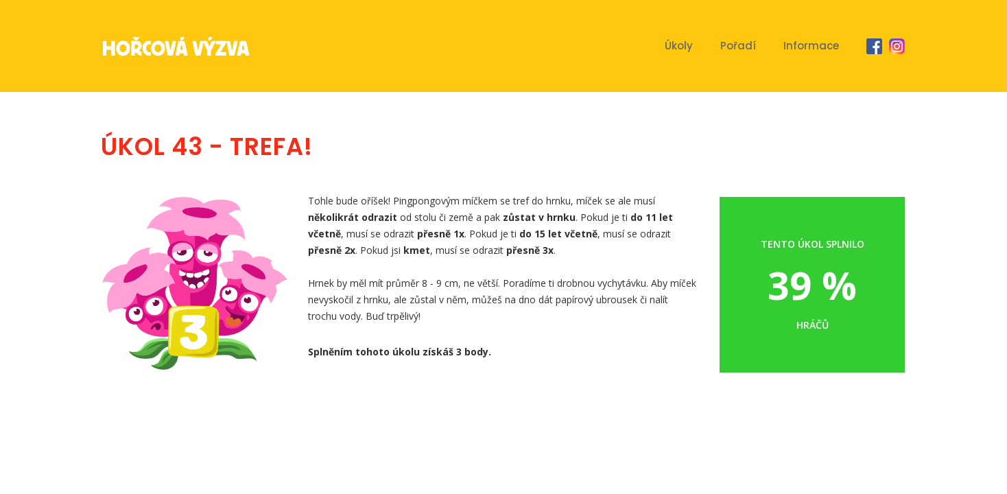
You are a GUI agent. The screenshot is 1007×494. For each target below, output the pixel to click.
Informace (811, 45)
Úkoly (679, 45)
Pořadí (738, 45)
